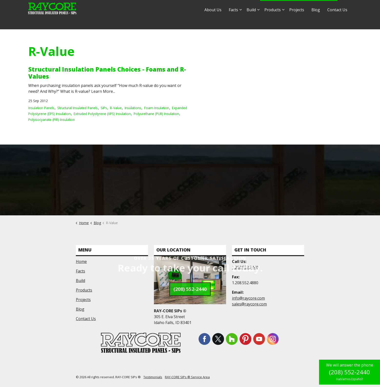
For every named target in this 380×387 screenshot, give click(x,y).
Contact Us (337, 22)
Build (251, 22)
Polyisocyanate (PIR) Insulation (51, 119)
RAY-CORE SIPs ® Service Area (187, 377)
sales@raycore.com (238, 7)
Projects (296, 22)
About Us (212, 22)
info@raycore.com (199, 7)
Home (81, 261)
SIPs (104, 107)
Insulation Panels (41, 107)
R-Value (116, 107)
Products (272, 22)
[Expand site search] (346, 7)
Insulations (133, 107)
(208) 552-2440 (349, 372)
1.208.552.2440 (245, 267)
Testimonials (152, 377)
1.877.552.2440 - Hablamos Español (299, 7)
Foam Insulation (156, 107)
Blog (315, 22)
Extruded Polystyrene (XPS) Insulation (102, 113)
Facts (233, 22)
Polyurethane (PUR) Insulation (156, 113)
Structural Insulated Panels (77, 107)
